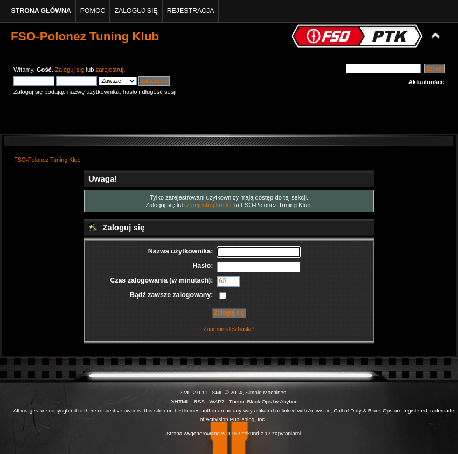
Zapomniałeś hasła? (229, 329)
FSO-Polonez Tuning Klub (85, 36)
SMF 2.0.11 (194, 392)
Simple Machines (265, 392)
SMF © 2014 (227, 392)
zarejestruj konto (208, 205)
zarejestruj (110, 69)
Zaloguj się (69, 69)
